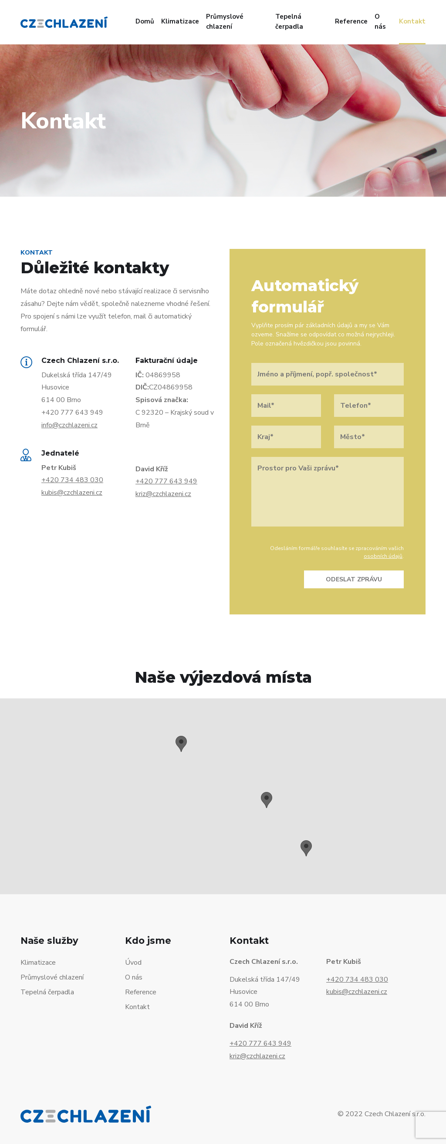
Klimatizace (180, 21)
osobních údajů (383, 556)
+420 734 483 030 (72, 480)
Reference (351, 21)
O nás (380, 21)
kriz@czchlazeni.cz (163, 494)
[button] (181, 744)
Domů (144, 21)
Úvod (133, 962)
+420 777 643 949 (166, 481)
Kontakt (412, 21)
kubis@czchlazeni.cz (71, 492)
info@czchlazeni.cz (69, 425)
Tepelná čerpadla (289, 21)
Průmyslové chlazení (224, 21)
